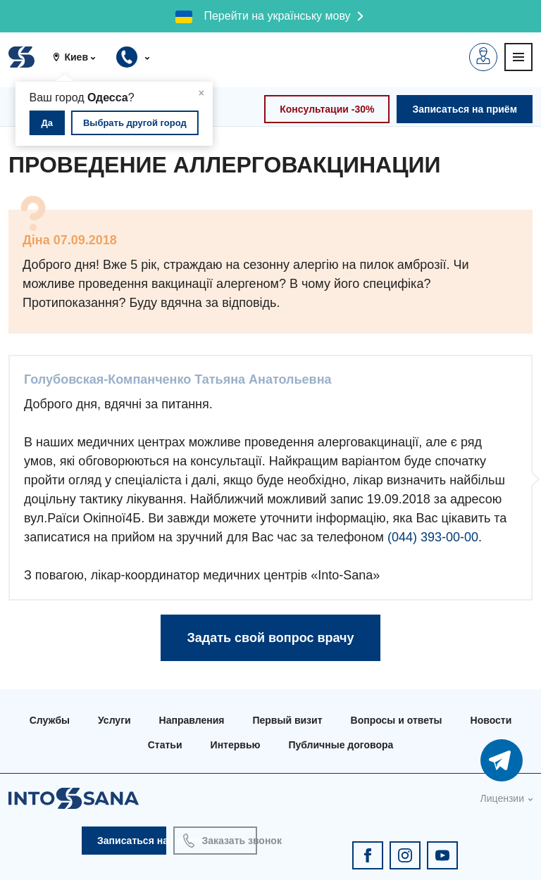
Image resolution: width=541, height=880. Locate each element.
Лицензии (502, 798)
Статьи (165, 744)
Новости (491, 720)
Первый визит (287, 720)
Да (48, 123)
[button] (79, 57)
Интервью (236, 744)
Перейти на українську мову (277, 16)
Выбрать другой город (135, 123)
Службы (50, 720)
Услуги (114, 720)
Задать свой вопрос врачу (270, 638)
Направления (192, 720)
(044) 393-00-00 (432, 537)
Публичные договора (340, 744)
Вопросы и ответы (396, 720)
